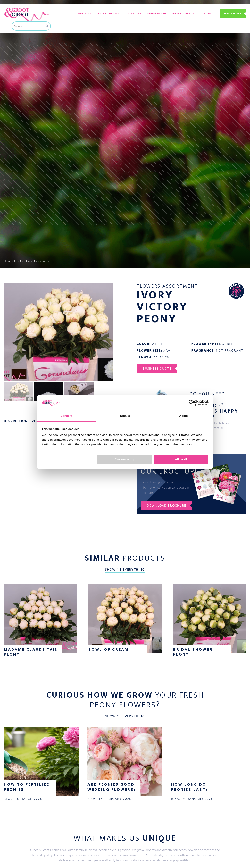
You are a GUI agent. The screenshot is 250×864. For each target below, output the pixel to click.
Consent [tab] (66, 415)
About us (133, 13)
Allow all (181, 459)
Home (7, 261)
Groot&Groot (12, 8)
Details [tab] (125, 415)
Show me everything (125, 569)
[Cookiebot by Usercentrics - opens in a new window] (191, 403)
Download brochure (166, 505)
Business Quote (157, 368)
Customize (124, 459)
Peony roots (109, 13)
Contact (207, 13)
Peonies (85, 13)
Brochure (233, 14)
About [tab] (183, 415)
